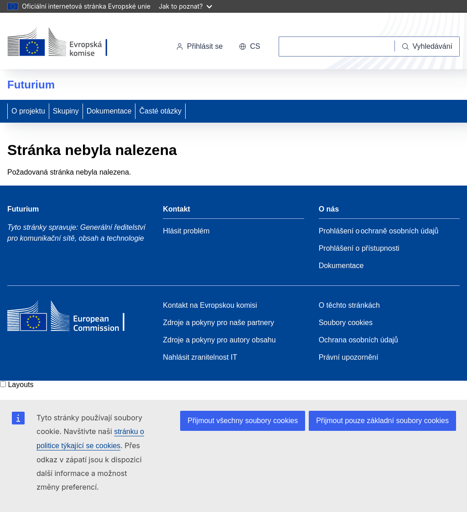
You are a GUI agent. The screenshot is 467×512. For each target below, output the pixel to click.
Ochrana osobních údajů (358, 340)
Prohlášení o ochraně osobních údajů (379, 231)
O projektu (28, 111)
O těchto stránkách (349, 305)
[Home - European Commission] (73, 318)
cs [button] (249, 46)
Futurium (31, 84)
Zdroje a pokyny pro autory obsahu (219, 340)
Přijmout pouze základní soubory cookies (382, 420)
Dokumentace (109, 111)
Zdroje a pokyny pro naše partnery (218, 322)
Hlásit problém (186, 231)
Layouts (20, 384)
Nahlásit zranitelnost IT (200, 357)
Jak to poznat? (185, 6)
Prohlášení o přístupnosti (359, 248)
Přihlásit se (199, 46)
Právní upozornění (349, 357)
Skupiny (66, 111)
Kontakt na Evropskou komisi (210, 305)
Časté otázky (160, 111)
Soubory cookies (346, 322)
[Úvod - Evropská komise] (70, 42)
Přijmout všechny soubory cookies (242, 420)
